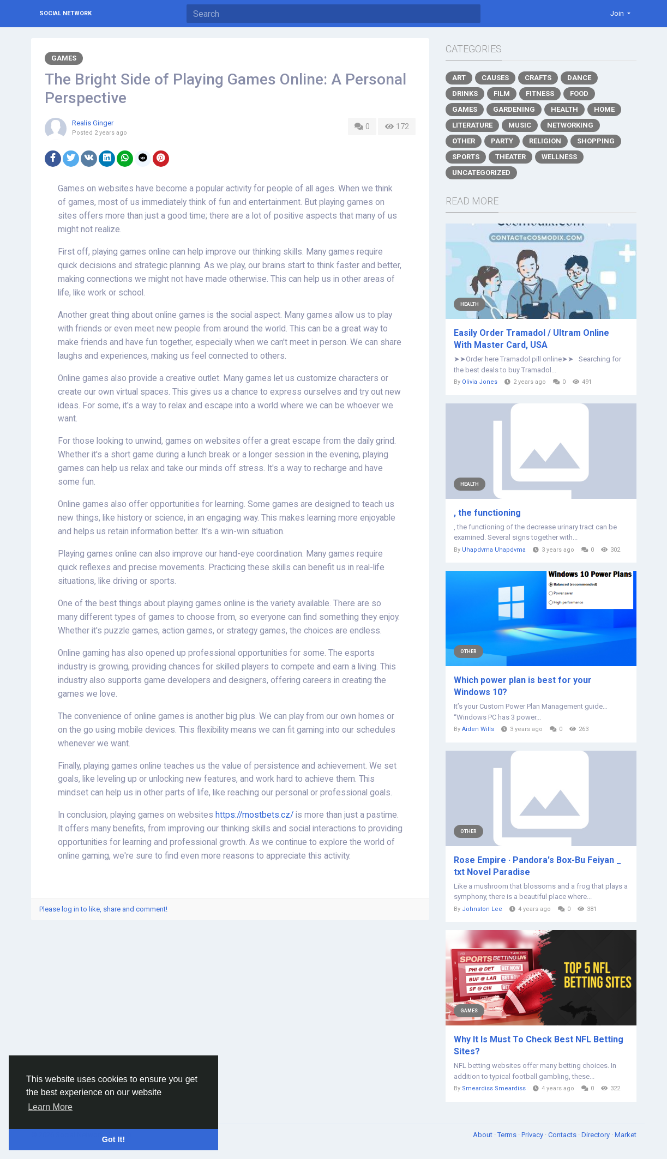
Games (63, 58)
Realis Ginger (92, 123)
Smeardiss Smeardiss (494, 1088)
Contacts (563, 1135)
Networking (570, 125)
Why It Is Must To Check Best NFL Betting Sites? (538, 1045)
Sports (465, 157)
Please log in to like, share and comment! (103, 909)
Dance (579, 78)
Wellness (559, 157)
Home (604, 109)
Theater (510, 157)
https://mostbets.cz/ (254, 815)
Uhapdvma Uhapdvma (494, 549)
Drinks (465, 93)
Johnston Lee (482, 909)
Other (463, 141)
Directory (596, 1135)
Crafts (538, 78)
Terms (507, 1135)
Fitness (540, 93)
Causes (495, 78)
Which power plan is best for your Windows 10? (523, 686)
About (483, 1135)
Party (502, 141)
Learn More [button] (50, 1107)
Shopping (596, 141)
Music (519, 125)
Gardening (514, 109)
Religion (545, 141)
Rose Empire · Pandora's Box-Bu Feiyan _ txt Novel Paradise (537, 866)
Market (625, 1135)
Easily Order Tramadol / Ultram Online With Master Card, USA (531, 339)
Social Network (65, 13)
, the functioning (487, 513)
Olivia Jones (479, 381)
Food (579, 93)
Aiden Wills (478, 729)
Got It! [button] (113, 1139)
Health (564, 109)
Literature (472, 125)
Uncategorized (481, 172)
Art (459, 78)
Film (502, 93)
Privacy (533, 1135)
